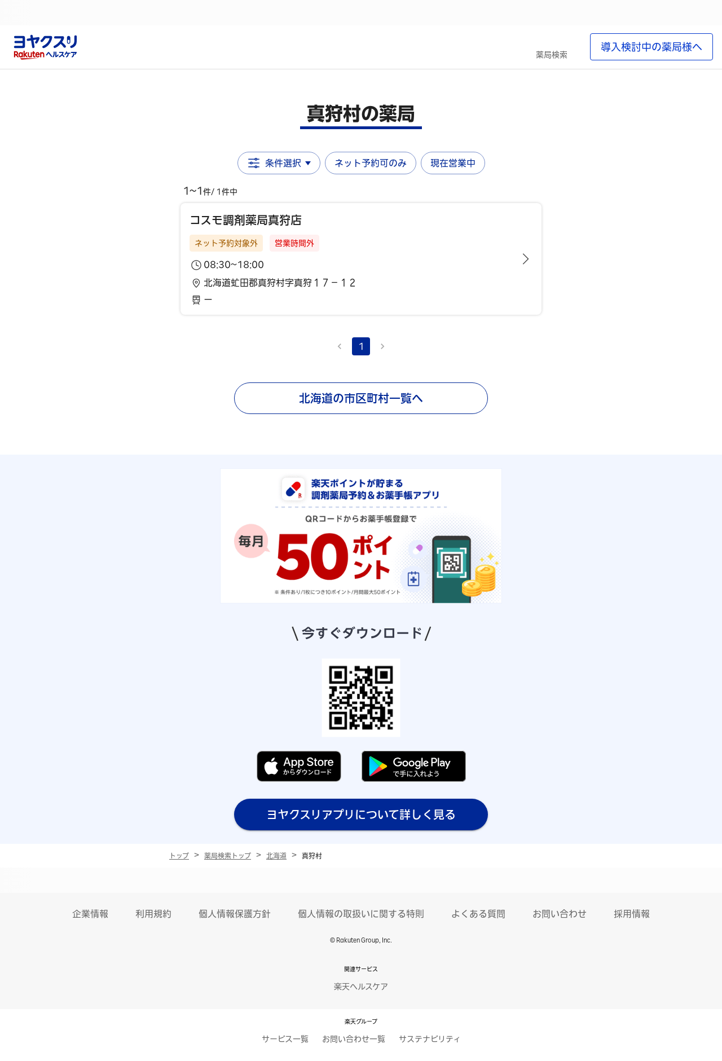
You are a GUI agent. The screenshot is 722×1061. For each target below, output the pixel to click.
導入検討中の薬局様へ (651, 47)
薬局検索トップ (227, 855)
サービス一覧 (285, 1039)
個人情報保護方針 (235, 913)
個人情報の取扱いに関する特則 (361, 913)
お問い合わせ (559, 913)
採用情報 (632, 913)
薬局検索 (551, 55)
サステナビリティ (430, 1039)
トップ (179, 855)
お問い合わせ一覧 (353, 1039)
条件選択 (279, 163)
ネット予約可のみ (370, 163)
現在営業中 (453, 163)
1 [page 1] (361, 346)
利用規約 (153, 913)
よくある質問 (478, 913)
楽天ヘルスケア (361, 986)
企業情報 (90, 913)
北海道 (276, 855)
